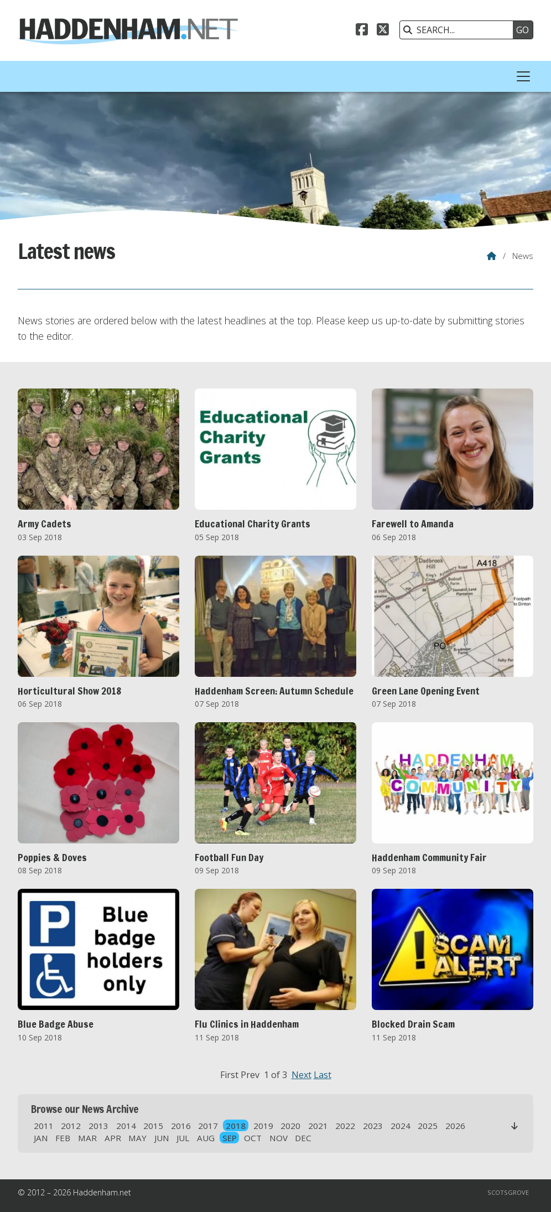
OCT (253, 1137)
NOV (278, 1137)
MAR (87, 1137)
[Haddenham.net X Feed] (383, 31)
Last (322, 1075)
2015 (153, 1125)
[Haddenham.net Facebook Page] (362, 31)
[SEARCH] (459, 30)
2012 (71, 1125)
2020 (290, 1125)
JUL (182, 1137)
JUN (161, 1137)
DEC (303, 1137)
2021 (318, 1125)
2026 (455, 1125)
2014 (126, 1125)
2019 (263, 1125)
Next (301, 1075)
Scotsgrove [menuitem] (508, 1192)
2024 (400, 1125)
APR (113, 1137)
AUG (206, 1137)
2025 (428, 1125)
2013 (98, 1125)
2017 (208, 1125)
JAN (41, 1137)
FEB (62, 1137)
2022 (345, 1125)
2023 (373, 1125)
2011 (44, 1125)
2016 (181, 1125)
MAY (137, 1137)
